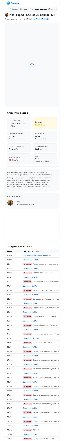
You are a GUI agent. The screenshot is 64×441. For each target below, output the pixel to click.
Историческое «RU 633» (42, 273)
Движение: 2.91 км (31, 373)
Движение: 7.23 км (31, 321)
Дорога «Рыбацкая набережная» (46, 307)
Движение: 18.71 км (31, 338)
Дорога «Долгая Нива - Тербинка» (37, 255)
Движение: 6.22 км (31, 312)
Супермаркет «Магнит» (42, 342)
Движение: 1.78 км (31, 303)
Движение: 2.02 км (31, 408)
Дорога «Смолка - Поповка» (44, 316)
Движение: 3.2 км (30, 434)
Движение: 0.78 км (31, 347)
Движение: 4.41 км (31, 277)
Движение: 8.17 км (31, 382)
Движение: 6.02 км (31, 356)
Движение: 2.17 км (31, 286)
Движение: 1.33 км (31, 268)
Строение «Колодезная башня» (46, 281)
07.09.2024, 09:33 (18, 123)
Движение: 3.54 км (31, 260)
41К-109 (36, 430)
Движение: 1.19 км (31, 399)
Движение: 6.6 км (30, 417)
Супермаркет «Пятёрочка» (44, 438)
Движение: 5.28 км (31, 390)
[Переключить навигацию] (55, 3)
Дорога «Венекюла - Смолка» (45, 325)
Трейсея (12, 3)
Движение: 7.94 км (31, 364)
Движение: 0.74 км (31, 294)
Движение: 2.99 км (31, 329)
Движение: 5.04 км (31, 425)
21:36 (13, 126)
